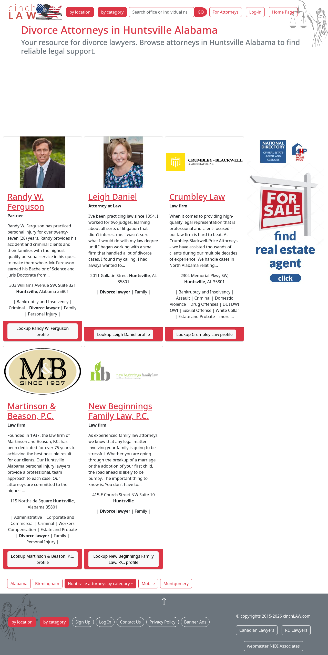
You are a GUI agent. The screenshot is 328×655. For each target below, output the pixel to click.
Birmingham (47, 583)
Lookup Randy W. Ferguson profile (42, 331)
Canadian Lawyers (256, 630)
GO (201, 12)
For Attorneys (226, 12)
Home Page (283, 12)
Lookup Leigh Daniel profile (123, 334)
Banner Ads (195, 622)
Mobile (148, 583)
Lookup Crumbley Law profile (204, 334)
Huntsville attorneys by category (99, 583)
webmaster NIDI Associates (273, 646)
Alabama (19, 583)
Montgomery (176, 583)
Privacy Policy (163, 622)
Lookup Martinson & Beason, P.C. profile (42, 559)
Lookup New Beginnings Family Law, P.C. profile (123, 559)
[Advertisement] (164, 96)
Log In (105, 622)
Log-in (255, 12)
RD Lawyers (296, 630)
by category (112, 12)
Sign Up (82, 622)
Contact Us (130, 622)
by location (79, 12)
